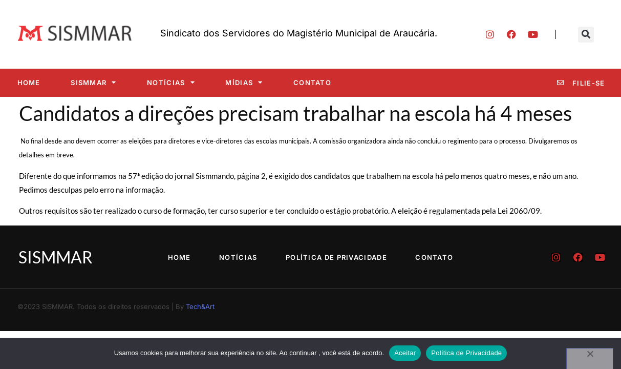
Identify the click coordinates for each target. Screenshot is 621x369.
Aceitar (405, 353)
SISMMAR (93, 82)
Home (28, 82)
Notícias (171, 82)
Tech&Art (200, 306)
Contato (312, 82)
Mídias (244, 82)
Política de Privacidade (337, 257)
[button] (586, 35)
